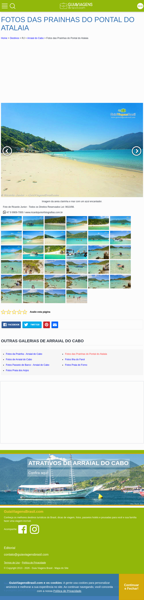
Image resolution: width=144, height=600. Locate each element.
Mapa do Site (61, 568)
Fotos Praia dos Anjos (17, 370)
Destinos (14, 38)
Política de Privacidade (34, 562)
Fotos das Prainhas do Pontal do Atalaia (86, 354)
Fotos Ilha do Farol (75, 359)
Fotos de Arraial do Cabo (19, 359)
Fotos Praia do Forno (76, 365)
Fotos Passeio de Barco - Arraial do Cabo (27, 365)
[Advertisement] (36, 69)
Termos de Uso (12, 562)
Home (4, 38)
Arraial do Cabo (35, 38)
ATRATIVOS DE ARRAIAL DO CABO (78, 463)
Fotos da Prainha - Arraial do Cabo (24, 354)
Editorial (9, 548)
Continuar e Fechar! (131, 586)
